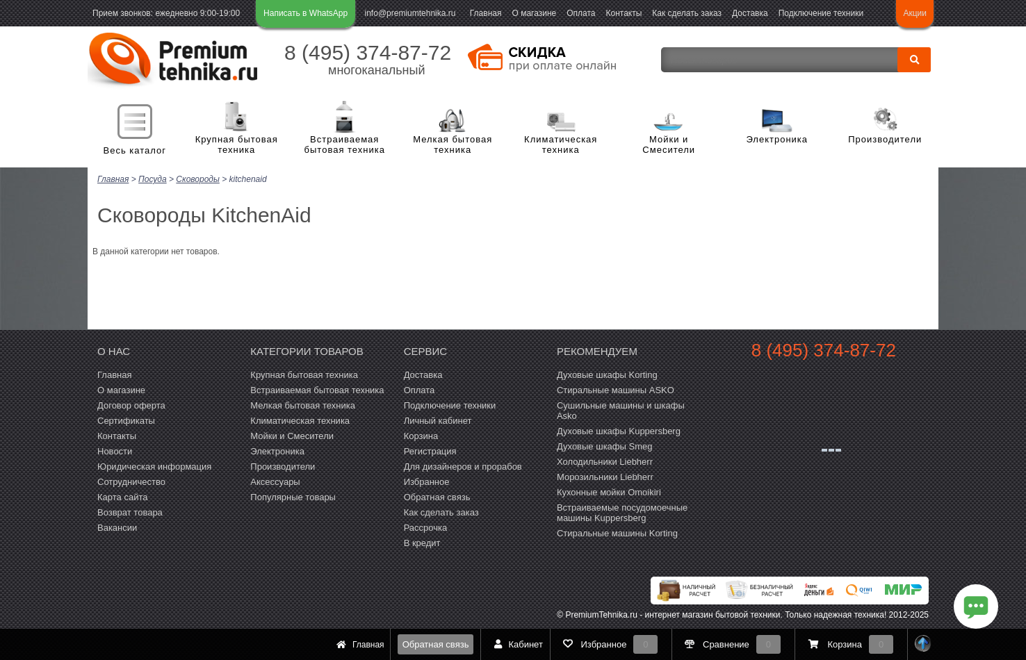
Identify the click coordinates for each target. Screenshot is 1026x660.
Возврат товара (130, 511)
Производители (885, 139)
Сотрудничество (131, 480)
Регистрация (430, 450)
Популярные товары (293, 495)
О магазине (534, 13)
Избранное (427, 480)
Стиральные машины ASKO (615, 388)
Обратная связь (435, 644)
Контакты (624, 13)
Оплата (581, 13)
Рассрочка (426, 526)
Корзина (421, 434)
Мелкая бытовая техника (452, 145)
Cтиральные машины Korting (617, 532)
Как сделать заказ (687, 13)
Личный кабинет (438, 419)
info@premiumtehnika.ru (410, 13)
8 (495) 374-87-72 (367, 52)
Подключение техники (821, 13)
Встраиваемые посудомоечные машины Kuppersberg (622, 511)
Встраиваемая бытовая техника (344, 145)
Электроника (777, 139)
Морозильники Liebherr (605, 475)
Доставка (750, 13)
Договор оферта (131, 404)
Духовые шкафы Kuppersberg (619, 429)
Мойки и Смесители (668, 145)
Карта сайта (122, 495)
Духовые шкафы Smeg (605, 445)
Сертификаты (126, 419)
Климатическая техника (560, 145)
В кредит (422, 541)
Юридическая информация (154, 465)
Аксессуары (275, 480)
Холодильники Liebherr (605, 460)
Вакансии (117, 526)
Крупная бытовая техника (236, 145)
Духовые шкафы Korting (607, 373)
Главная (486, 13)
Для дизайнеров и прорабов (463, 465)
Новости (114, 450)
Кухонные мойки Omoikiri (609, 491)
